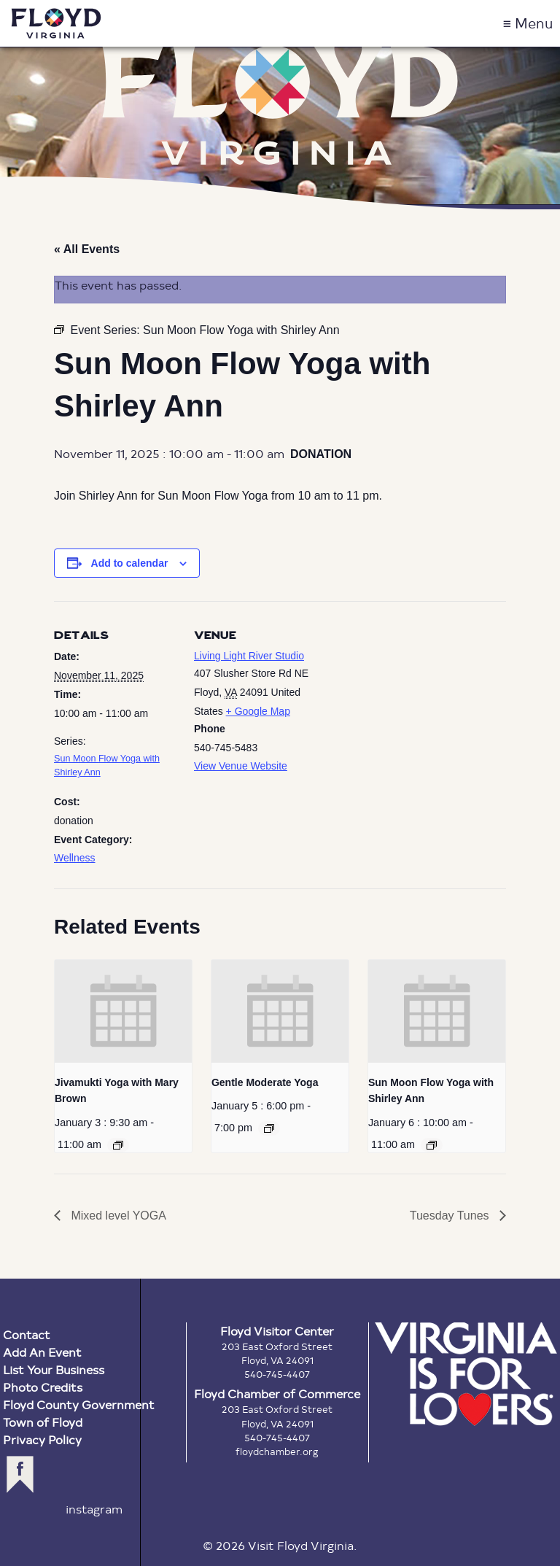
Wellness (75, 858)
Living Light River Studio (249, 656)
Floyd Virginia (280, 104)
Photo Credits (42, 1387)
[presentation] (123, 1011)
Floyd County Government (79, 1404)
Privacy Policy (42, 1439)
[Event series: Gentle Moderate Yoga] (269, 1128)
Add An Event (42, 1352)
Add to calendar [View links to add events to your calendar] (129, 563)
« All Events (87, 249)
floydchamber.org (277, 1451)
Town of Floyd (42, 1422)
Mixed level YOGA (117, 1215)
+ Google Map (258, 711)
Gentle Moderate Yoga (265, 1082)
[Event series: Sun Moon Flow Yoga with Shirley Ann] (432, 1145)
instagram (94, 1508)
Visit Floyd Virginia (56, 23)
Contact (26, 1334)
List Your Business (53, 1369)
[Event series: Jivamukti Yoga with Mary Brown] (118, 1145)
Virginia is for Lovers (466, 1374)
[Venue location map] (411, 702)
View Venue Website (240, 766)
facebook (20, 1474)
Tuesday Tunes (451, 1215)
